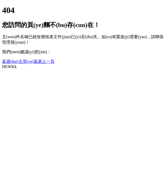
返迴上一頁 (44, 61)
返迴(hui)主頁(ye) (18, 61)
